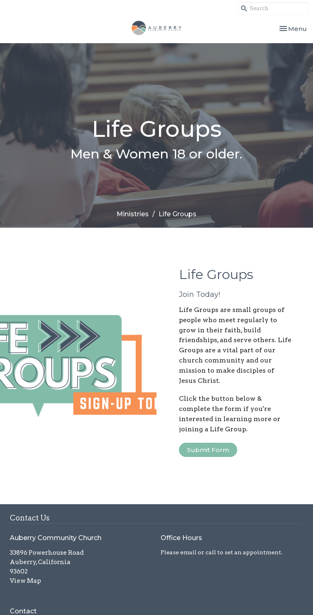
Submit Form (208, 450)
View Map (25, 580)
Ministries (133, 214)
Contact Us (30, 518)
